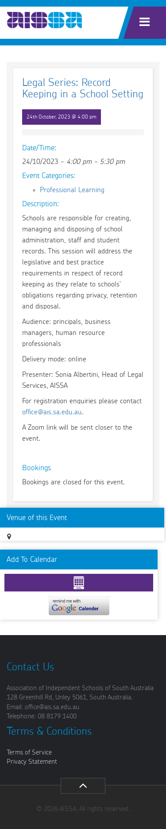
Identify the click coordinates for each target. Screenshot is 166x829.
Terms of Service (29, 752)
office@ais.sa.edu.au (52, 412)
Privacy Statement (32, 761)
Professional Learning (72, 189)
